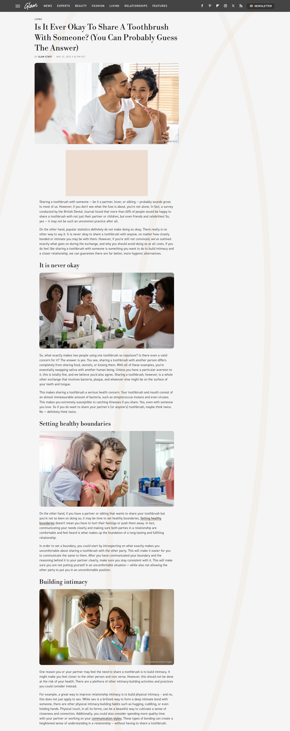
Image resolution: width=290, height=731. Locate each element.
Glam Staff (45, 56)
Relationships (135, 6)
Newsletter (260, 6)
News (48, 6)
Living (114, 6)
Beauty (81, 6)
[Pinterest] (210, 7)
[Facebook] (202, 7)
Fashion (98, 6)
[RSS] (241, 7)
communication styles (107, 718)
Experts (63, 6)
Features (159, 6)
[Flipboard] (218, 7)
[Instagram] (225, 7)
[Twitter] (233, 7)
